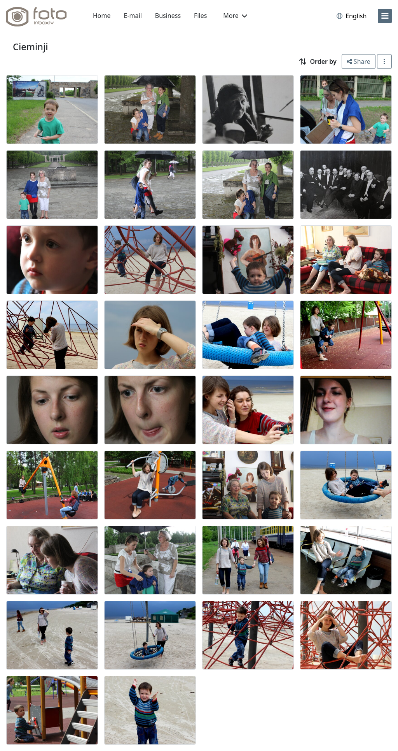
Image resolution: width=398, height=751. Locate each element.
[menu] (385, 16)
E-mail (133, 15)
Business (168, 15)
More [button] (235, 15)
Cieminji (30, 46)
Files (200, 15)
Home (102, 15)
